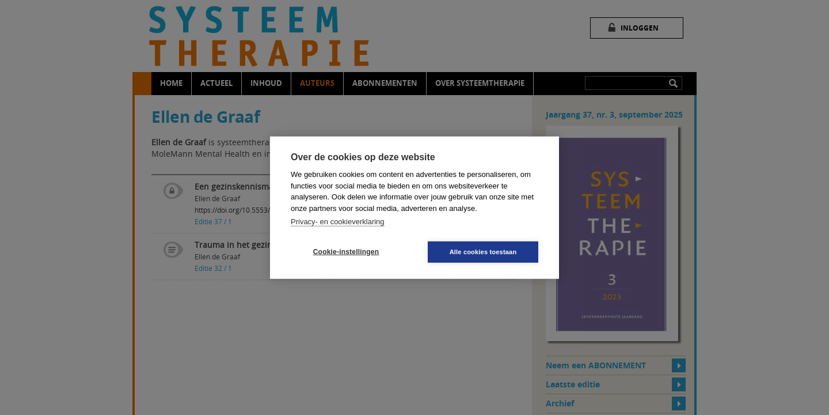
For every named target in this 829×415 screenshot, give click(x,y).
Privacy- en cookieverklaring (338, 221)
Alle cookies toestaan (483, 251)
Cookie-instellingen (346, 252)
